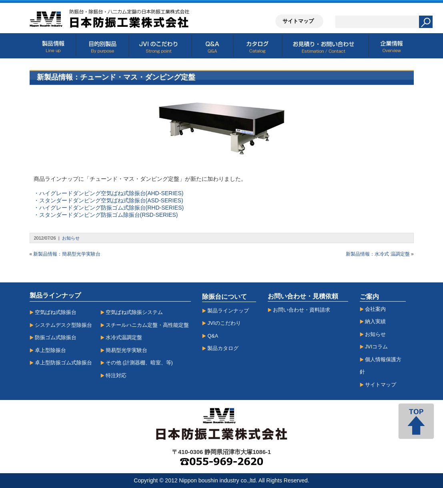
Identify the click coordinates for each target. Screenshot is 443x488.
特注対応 (116, 375)
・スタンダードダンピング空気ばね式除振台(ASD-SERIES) (108, 200)
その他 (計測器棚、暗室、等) (139, 363)
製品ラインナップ (228, 311)
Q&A (212, 336)
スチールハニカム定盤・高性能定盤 (147, 325)
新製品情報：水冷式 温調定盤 (377, 254)
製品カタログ (223, 348)
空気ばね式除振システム (134, 312)
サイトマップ (380, 385)
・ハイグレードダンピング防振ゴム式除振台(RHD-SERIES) (109, 207)
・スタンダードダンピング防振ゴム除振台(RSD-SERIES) (106, 215)
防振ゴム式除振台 (55, 337)
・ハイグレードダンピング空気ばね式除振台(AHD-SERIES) (109, 193)
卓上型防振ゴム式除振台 (63, 363)
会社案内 (375, 309)
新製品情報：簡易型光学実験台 (66, 254)
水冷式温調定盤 (124, 337)
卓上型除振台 (50, 350)
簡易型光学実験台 (126, 350)
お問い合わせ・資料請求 (301, 310)
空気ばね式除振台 (55, 312)
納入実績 (375, 321)
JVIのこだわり (224, 323)
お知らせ (71, 238)
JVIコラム (376, 347)
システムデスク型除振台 (63, 325)
